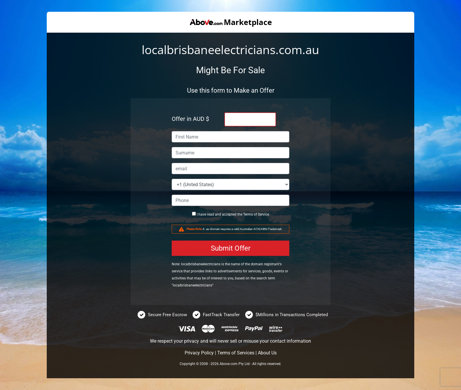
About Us (267, 353)
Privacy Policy (199, 353)
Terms (248, 214)
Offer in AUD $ (190, 118)
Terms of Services (235, 353)
